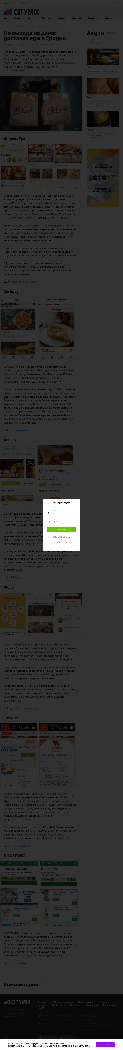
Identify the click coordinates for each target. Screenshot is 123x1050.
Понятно (105, 1045)
